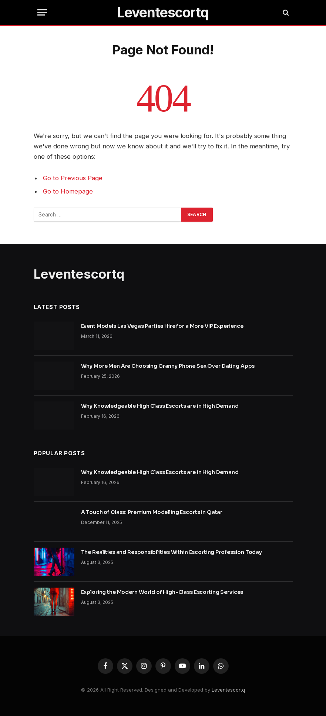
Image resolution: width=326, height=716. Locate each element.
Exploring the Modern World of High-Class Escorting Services (162, 592)
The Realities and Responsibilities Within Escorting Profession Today (171, 552)
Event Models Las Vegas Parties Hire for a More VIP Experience (162, 326)
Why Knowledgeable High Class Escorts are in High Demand (160, 406)
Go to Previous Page (72, 178)
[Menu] (42, 12)
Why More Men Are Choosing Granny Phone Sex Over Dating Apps (168, 366)
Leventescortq (228, 690)
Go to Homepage (68, 191)
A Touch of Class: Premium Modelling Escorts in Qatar (152, 512)
